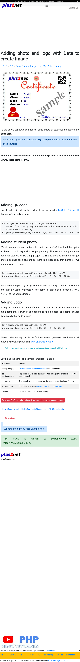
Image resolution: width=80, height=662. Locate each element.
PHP (21, 655)
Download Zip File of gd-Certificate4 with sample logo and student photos (32, 400)
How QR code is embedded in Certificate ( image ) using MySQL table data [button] (34, 409)
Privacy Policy (53, 660)
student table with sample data (49, 386)
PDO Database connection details (33, 369)
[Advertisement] (40, 27)
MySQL (13, 655)
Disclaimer (63, 660)
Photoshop (48, 655)
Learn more (51, 651)
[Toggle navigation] (47, 5)
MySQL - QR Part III (68, 210)
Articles (60, 655)
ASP (39, 655)
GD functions (8, 418)
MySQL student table (42, 341)
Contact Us (73, 8)
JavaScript (29, 655)
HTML (3, 655)
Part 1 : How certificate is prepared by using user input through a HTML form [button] (35, 348)
